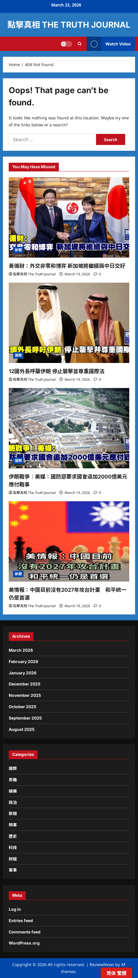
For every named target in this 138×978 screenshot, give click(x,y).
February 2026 (23, 661)
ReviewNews (102, 964)
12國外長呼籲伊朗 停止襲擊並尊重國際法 (57, 371)
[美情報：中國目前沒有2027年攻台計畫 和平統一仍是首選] (69, 541)
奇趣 (13, 779)
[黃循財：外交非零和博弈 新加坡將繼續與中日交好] (69, 217)
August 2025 (22, 729)
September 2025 (25, 717)
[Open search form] (80, 43)
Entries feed (21, 920)
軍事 (13, 869)
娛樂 (13, 791)
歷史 (13, 836)
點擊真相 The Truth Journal (68, 25)
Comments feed (24, 931)
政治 (13, 802)
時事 (13, 824)
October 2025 (22, 706)
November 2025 (25, 695)
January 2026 (22, 672)
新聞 (18, 249)
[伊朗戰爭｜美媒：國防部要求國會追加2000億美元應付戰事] (69, 428)
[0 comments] (97, 274)
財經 (13, 858)
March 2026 (21, 650)
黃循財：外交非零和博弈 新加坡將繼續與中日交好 (67, 266)
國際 (18, 355)
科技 (13, 847)
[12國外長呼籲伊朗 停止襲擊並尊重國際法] (69, 323)
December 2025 (24, 683)
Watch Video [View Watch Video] (109, 44)
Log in (15, 909)
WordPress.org (24, 942)
